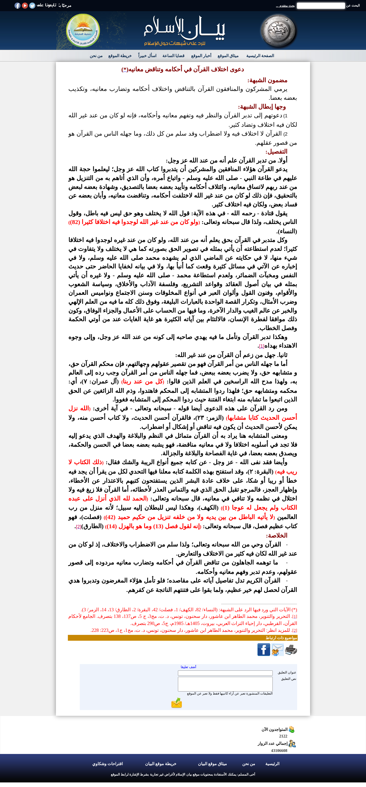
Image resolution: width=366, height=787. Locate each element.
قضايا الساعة (173, 56)
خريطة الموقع (120, 56)
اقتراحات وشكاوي (107, 764)
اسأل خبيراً (147, 56)
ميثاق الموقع (228, 56)
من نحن (96, 56)
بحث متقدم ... (285, 6)
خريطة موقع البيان (160, 764)
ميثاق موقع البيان (212, 764)
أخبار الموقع (201, 56)
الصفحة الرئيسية (260, 56)
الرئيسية (272, 764)
